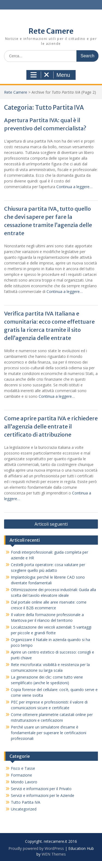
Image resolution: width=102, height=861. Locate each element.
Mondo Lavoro (24, 781)
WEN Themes (54, 854)
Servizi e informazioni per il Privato (41, 788)
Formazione (21, 775)
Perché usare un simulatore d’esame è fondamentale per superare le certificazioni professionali (48, 732)
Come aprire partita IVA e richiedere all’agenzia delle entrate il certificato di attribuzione (51, 426)
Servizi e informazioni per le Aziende (42, 795)
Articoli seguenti (51, 524)
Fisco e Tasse (23, 768)
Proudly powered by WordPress (36, 848)
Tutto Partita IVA (25, 802)
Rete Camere (51, 31)
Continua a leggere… (74, 186)
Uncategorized (23, 809)
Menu (50, 74)
